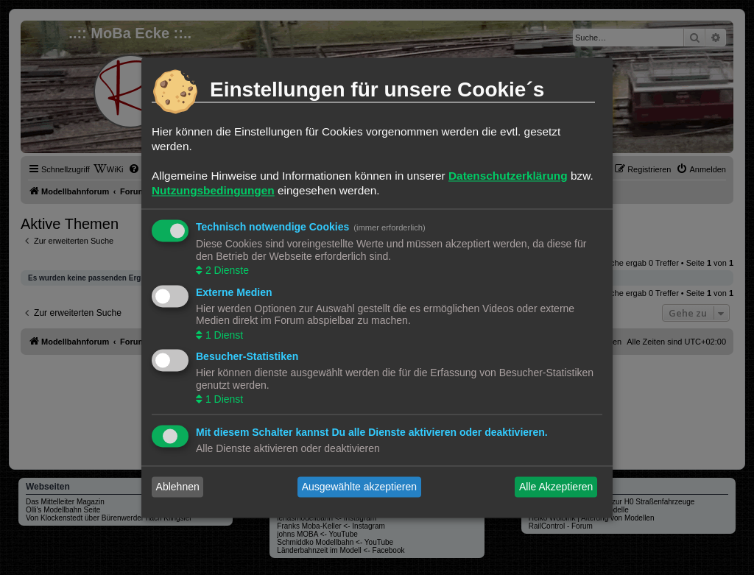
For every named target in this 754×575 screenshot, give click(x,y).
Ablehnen (178, 487)
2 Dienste (225, 271)
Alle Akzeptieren (556, 487)
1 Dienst (222, 335)
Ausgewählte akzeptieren (359, 487)
